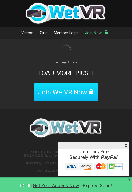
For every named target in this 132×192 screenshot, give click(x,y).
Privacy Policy (33, 163)
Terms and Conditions (56, 163)
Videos (27, 32)
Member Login (66, 32)
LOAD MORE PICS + (66, 73)
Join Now (96, 32)
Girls (43, 32)
